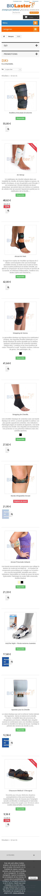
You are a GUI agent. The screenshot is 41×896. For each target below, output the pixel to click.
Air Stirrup (20, 175)
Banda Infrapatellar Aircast (20, 496)
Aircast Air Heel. (20, 256)
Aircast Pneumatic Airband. (20, 562)
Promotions (10, 54)
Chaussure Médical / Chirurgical (20, 791)
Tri (2, 69)
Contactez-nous (17, 1)
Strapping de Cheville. (20, 414)
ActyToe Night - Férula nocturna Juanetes (20, 643)
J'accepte (33, 878)
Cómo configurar (18, 893)
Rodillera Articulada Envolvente (20, 113)
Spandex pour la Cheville (20, 710)
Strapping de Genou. (20, 333)
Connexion (35, 1)
